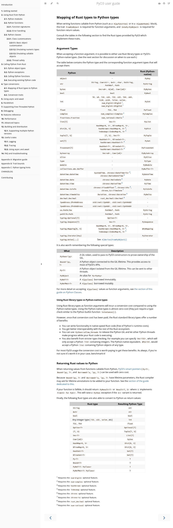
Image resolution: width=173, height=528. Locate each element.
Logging (10, 141)
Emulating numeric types (24, 49)
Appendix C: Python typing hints (15, 167)
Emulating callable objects (21, 55)
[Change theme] (52, 3)
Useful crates (8, 137)
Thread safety (16, 60)
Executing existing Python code (20, 80)
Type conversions (10, 84)
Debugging (7, 111)
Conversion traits (13, 95)
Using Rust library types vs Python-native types (82, 299)
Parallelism (7, 103)
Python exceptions (14, 72)
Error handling (16, 30)
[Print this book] (159, 3)
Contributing (7, 177)
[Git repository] (164, 3)
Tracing (10, 145)
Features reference (11, 114)
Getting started (9, 11)
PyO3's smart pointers (129, 369)
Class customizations (19, 38)
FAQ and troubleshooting (14, 153)
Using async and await (12, 99)
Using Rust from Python (13, 15)
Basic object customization (18, 44)
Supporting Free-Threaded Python (17, 106)
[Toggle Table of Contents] (45, 3)
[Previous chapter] (50, 517)
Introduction (7, 4)
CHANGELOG (7, 171)
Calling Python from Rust (13, 64)
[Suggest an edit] (169, 3)
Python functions (13, 22)
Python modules (13, 19)
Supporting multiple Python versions (19, 132)
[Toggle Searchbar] (58, 3)
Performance (8, 118)
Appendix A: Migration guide (14, 159)
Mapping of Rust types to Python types (20, 89)
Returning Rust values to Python (77, 363)
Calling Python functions (17, 76)
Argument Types (67, 48)
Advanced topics (10, 122)
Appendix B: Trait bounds (12, 163)
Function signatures (18, 26)
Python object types (15, 68)
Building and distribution (14, 126)
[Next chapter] (164, 517)
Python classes (12, 34)
